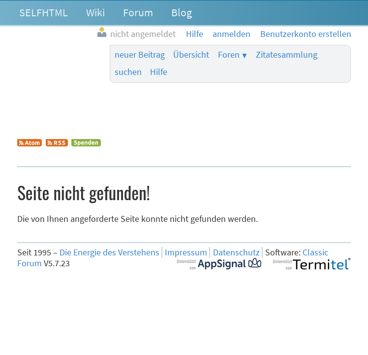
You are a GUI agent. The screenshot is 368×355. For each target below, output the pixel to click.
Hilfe (158, 72)
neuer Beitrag (140, 54)
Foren (229, 54)
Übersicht (191, 54)
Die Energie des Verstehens (109, 252)
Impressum (186, 252)
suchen (128, 72)
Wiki (95, 12)
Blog (181, 12)
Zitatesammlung (286, 54)
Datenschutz (236, 252)
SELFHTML (43, 12)
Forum (138, 12)
